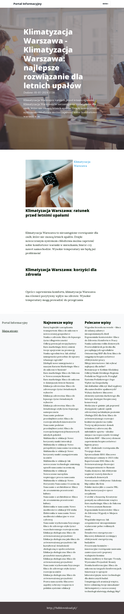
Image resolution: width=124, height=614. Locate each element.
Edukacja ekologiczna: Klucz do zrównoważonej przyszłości (59, 534)
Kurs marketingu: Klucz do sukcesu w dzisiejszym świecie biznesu (61, 381)
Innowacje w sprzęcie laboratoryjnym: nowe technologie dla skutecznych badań (102, 575)
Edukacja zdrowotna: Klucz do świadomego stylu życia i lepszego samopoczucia (60, 408)
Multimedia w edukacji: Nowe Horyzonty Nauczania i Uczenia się (61, 482)
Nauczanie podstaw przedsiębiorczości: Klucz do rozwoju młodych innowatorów (59, 418)
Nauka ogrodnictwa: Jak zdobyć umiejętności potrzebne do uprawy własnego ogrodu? (61, 356)
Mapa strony (10, 330)
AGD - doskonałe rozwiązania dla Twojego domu (102, 450)
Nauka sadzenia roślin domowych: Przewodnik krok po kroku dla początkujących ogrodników (102, 346)
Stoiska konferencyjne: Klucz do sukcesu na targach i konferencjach (103, 567)
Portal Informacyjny (27, 4)
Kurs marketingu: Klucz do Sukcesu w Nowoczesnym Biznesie (61, 375)
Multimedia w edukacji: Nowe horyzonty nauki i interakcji (58, 440)
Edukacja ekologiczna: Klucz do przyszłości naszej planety (59, 554)
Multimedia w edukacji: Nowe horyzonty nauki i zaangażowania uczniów (60, 454)
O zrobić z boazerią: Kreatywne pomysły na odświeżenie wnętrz (101, 498)
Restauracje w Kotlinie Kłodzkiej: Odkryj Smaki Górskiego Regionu (102, 371)
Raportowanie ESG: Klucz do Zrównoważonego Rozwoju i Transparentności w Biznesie (100, 464)
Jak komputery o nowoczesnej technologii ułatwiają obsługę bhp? (102, 590)
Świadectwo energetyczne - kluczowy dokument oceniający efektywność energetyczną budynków (101, 537)
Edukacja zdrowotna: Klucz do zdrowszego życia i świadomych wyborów (59, 389)
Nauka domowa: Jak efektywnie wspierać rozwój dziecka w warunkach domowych (101, 474)
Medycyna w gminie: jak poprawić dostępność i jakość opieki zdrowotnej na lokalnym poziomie (102, 408)
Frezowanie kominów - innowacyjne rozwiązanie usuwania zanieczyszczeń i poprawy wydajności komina (103, 550)
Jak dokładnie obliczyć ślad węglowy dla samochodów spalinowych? (103, 388)
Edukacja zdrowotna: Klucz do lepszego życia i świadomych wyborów (59, 399)
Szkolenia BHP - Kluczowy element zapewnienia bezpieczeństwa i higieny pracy (102, 441)
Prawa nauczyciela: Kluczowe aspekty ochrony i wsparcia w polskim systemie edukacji (58, 584)
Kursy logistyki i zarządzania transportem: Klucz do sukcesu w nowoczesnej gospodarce (60, 330)
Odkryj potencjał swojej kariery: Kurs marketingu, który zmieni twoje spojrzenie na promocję (60, 346)
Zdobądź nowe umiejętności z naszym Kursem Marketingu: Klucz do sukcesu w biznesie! (61, 366)
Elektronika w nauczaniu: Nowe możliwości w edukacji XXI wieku (60, 508)
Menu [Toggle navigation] (106, 4)
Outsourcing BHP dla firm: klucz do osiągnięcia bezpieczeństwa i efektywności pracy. (103, 356)
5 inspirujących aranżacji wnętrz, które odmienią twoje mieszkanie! (102, 583)
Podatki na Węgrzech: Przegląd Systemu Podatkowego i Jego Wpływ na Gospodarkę (101, 379)
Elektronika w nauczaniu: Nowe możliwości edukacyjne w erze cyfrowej (59, 516)
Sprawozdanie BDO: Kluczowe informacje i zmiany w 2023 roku (101, 456)
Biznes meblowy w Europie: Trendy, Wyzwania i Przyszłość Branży (103, 560)
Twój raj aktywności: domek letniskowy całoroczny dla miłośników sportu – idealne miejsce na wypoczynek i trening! (102, 430)
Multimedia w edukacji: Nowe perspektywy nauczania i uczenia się (62, 446)
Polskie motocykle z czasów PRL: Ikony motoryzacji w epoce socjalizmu (101, 490)
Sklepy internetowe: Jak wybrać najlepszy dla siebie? (101, 365)
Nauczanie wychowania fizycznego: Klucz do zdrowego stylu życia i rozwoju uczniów (61, 568)
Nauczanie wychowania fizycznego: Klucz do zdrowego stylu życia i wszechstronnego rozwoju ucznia (61, 526)
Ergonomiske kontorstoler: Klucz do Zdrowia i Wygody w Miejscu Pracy (102, 513)
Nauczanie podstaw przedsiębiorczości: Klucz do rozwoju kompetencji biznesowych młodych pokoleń (61, 430)
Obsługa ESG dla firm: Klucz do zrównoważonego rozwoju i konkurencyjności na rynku (101, 418)
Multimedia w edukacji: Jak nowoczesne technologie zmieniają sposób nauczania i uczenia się (61, 464)
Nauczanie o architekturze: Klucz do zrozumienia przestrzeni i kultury (60, 490)
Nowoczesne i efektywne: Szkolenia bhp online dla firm (103, 482)
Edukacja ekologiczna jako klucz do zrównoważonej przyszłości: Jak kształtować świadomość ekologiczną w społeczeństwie (61, 544)
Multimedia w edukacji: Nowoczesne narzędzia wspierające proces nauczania (59, 474)
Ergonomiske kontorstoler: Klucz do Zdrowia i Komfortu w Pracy (102, 339)
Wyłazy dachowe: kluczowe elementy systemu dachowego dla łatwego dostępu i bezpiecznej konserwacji (102, 397)
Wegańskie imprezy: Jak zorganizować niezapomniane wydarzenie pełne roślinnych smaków (100, 524)
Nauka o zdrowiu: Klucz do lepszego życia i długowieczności (62, 339)
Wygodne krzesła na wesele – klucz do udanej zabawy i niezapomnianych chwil (103, 330)
